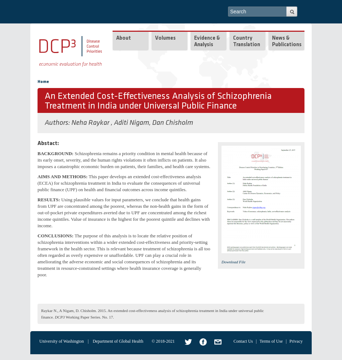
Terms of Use (270, 341)
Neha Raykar (91, 123)
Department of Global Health (118, 341)
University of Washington (61, 341)
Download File (233, 262)
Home (43, 82)
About (123, 38)
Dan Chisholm (172, 123)
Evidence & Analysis (207, 42)
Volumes (165, 38)
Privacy (296, 341)
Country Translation (246, 42)
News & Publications (287, 42)
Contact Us (243, 341)
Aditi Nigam (131, 123)
